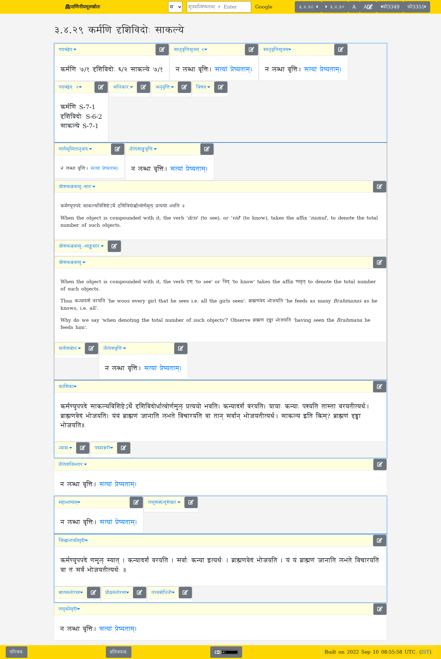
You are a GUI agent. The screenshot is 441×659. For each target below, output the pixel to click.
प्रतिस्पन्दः (119, 652)
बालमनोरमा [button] (71, 592)
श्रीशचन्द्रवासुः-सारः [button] (77, 186)
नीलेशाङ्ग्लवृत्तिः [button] (143, 149)
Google (263, 6)
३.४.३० (334, 6)
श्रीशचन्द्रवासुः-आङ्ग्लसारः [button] (81, 246)
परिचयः (16, 652)
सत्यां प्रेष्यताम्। (233, 69)
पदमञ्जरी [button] (103, 447)
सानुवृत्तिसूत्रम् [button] (277, 49)
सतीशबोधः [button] (70, 348)
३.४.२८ (308, 6)
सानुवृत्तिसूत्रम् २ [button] (190, 49)
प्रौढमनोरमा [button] (117, 592)
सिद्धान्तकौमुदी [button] (73, 540)
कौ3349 (390, 6)
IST (425, 652)
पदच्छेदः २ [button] (70, 87)
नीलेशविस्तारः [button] (72, 464)
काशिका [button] (68, 386)
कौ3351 (416, 6)
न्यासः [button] (65, 447)
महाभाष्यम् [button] (69, 502)
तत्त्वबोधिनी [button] (163, 592)
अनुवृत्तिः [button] (164, 87)
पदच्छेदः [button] (67, 49)
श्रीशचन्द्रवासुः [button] (72, 262)
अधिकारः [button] (123, 87)
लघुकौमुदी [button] (69, 609)
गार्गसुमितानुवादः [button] (75, 149)
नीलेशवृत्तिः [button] (114, 348)
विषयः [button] (203, 87)
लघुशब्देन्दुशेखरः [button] (164, 502)
